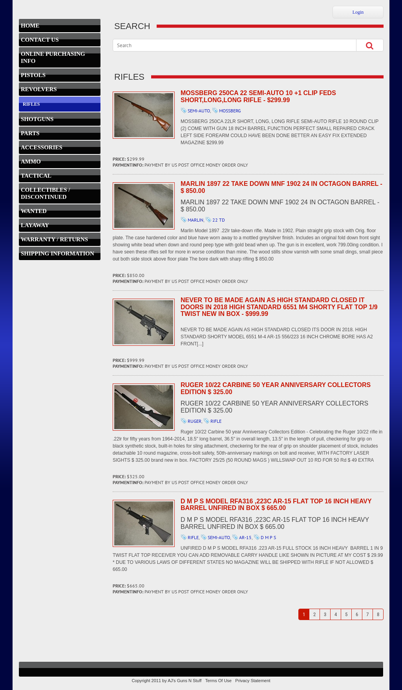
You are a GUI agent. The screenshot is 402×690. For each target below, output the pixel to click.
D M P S (268, 537)
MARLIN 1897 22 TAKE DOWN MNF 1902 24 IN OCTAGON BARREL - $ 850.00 (143, 206)
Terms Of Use (218, 680)
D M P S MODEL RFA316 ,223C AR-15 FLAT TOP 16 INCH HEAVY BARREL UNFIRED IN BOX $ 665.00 (143, 523)
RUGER (194, 421)
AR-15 (245, 537)
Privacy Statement (252, 680)
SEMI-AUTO (199, 111)
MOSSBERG (230, 111)
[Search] (228, 45)
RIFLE (215, 421)
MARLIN (195, 220)
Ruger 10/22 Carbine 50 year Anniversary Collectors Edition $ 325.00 (143, 407)
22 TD (218, 220)
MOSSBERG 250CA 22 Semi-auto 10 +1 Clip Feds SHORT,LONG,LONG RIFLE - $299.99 (143, 115)
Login (358, 12)
